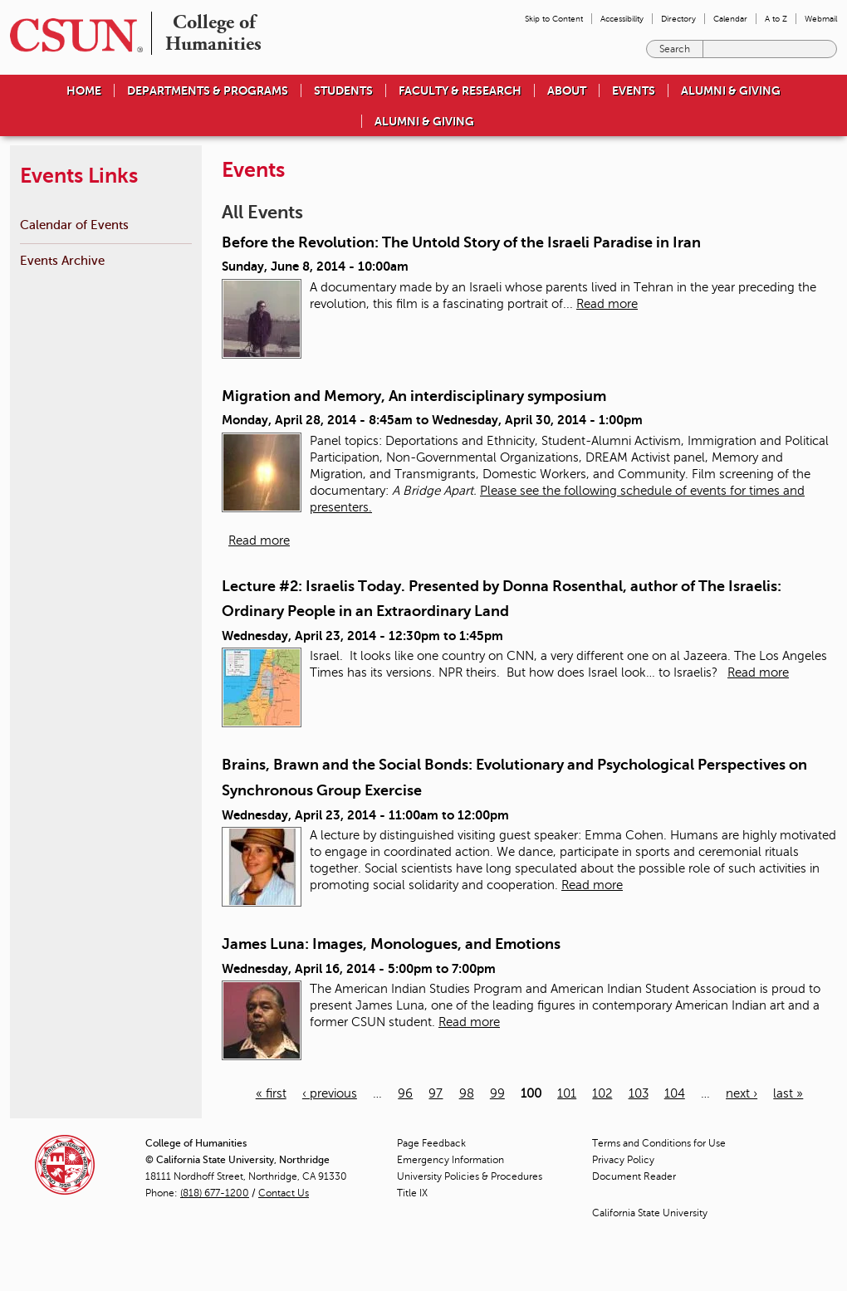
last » (788, 1093)
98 (466, 1093)
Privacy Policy (623, 1160)
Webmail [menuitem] (821, 18)
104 (674, 1093)
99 (497, 1093)
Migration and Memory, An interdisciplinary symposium (414, 396)
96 (405, 1093)
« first (271, 1093)
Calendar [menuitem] (730, 18)
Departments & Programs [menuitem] (207, 90)
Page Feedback (431, 1143)
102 (602, 1093)
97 (435, 1093)
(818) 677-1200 (214, 1193)
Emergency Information (450, 1160)
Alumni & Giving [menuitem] (731, 90)
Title (412, 1193)
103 (639, 1093)
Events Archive (62, 260)
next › (741, 1093)
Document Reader (634, 1176)
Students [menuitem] (343, 90)
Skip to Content (554, 18)
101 (566, 1093)
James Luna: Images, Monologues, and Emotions (391, 944)
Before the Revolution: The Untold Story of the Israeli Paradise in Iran (461, 242)
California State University (649, 1213)
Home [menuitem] (83, 90)
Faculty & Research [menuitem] (460, 90)
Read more (607, 304)
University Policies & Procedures (469, 1176)
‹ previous (329, 1093)
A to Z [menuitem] (776, 18)
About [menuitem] (566, 90)
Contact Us (283, 1193)
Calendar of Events (74, 225)
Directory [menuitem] (678, 18)
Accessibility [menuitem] (622, 18)
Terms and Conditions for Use (659, 1143)
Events (633, 90)
